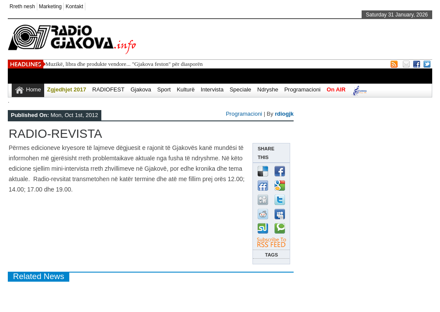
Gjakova (140, 89)
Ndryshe (267, 89)
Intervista (212, 89)
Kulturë (185, 89)
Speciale (240, 89)
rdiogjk (284, 113)
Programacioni (302, 89)
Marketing (50, 6)
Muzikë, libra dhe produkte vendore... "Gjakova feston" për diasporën (124, 64)
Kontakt (74, 6)
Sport (164, 89)
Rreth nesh (22, 6)
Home (33, 89)
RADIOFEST (108, 89)
